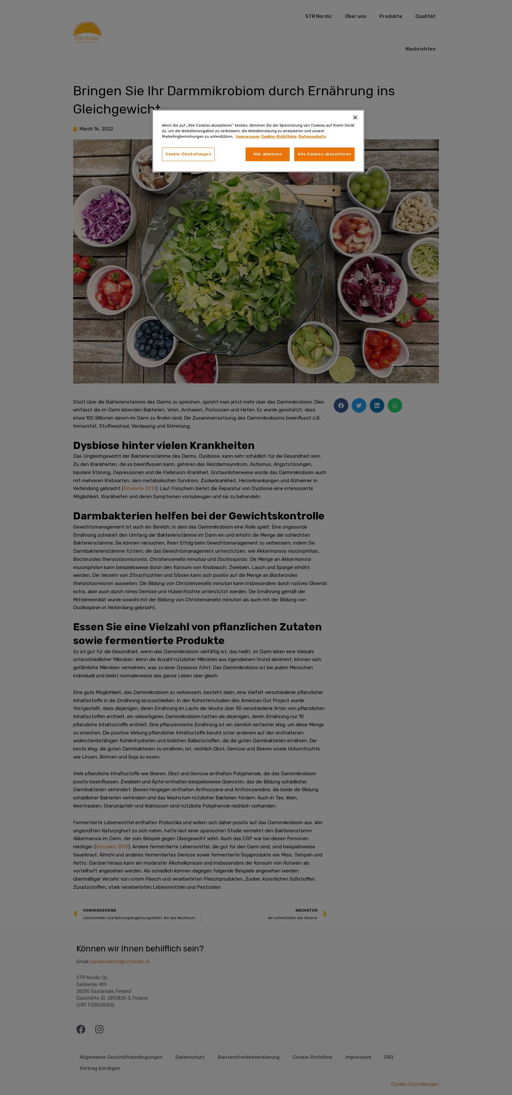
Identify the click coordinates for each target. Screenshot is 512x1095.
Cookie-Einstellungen (188, 154)
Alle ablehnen (267, 154)
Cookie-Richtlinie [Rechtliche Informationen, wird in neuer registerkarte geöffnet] (279, 136)
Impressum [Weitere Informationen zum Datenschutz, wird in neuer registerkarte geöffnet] (248, 136)
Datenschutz (312, 136)
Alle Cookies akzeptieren (324, 154)
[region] (258, 141)
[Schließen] (355, 117)
